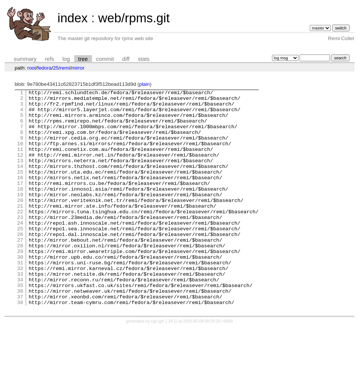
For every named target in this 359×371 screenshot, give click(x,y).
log (66, 59)
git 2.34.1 (168, 364)
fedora (44, 68)
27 (20, 270)
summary (25, 59)
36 (20, 331)
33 (20, 311)
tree (83, 59)
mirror (77, 68)
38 (20, 345)
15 (20, 188)
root (31, 68)
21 (20, 229)
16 (20, 195)
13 (20, 175)
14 (20, 182)
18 (20, 209)
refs (49, 59)
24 (20, 250)
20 (20, 222)
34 (20, 318)
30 (20, 290)
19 (20, 216)
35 (20, 324)
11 (20, 161)
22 (20, 236)
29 (20, 284)
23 (20, 243)
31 (20, 297)
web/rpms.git (133, 18)
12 (20, 168)
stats (143, 59)
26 (20, 263)
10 (20, 154)
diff (125, 59)
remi (65, 68)
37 (20, 338)
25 (56, 68)
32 (20, 304)
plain (144, 84)
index (73, 18)
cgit (155, 364)
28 (20, 277)
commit (105, 59)
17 (20, 202)
